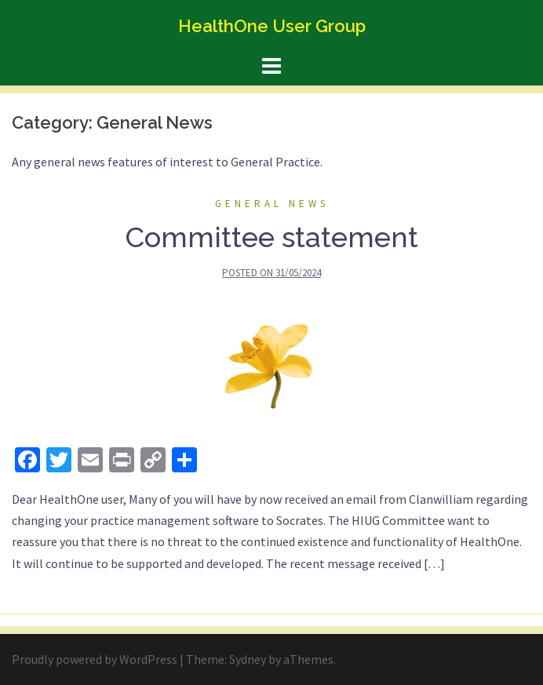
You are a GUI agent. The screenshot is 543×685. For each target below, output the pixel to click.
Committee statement (272, 236)
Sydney (247, 659)
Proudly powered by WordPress (94, 659)
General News (272, 203)
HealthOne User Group (272, 26)
